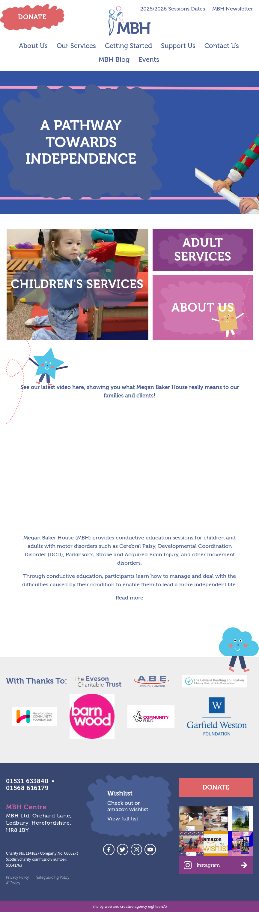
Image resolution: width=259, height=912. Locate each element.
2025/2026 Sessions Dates (172, 9)
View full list (122, 819)
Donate (215, 787)
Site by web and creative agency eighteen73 (130, 906)
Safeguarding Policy (53, 877)
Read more (129, 598)
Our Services (76, 46)
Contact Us (221, 46)
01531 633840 (27, 781)
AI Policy (13, 883)
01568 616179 (27, 788)
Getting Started (128, 46)
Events (148, 60)
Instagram (208, 865)
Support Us (178, 46)
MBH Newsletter (232, 9)
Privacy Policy (17, 877)
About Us (33, 46)
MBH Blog (114, 60)
